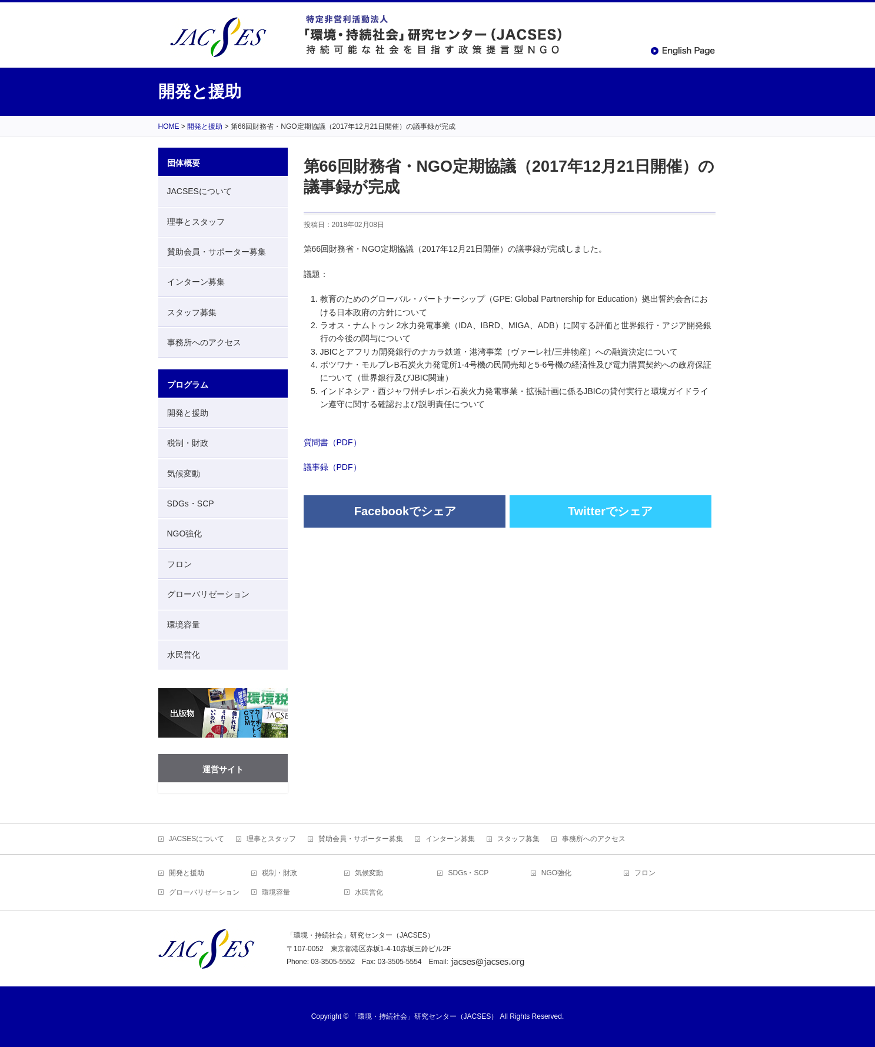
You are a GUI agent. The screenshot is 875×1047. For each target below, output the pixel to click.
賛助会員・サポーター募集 (216, 251)
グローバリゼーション (208, 594)
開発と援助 (187, 413)
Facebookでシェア (405, 511)
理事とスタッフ (196, 221)
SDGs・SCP (190, 503)
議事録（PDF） (332, 467)
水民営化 (183, 654)
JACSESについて (199, 191)
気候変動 (183, 473)
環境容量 (183, 624)
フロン (179, 564)
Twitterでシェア (610, 511)
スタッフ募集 (192, 312)
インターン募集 (196, 281)
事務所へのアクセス (204, 342)
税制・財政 (187, 443)
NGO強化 (184, 533)
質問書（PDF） (332, 442)
